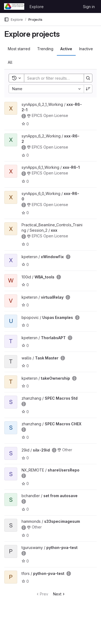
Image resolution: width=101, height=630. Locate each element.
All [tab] (10, 62)
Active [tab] (66, 48)
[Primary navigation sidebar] (6, 19)
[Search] (59, 78)
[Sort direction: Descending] (88, 89)
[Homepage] (14, 6)
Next (59, 594)
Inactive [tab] (86, 48)
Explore (37, 6)
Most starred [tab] (19, 48)
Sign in (89, 6)
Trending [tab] (45, 48)
